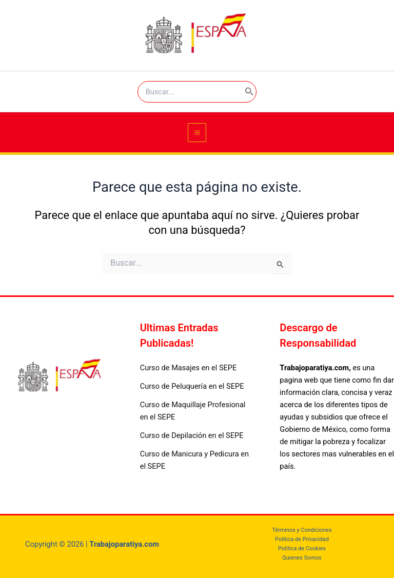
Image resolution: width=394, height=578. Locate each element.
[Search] (249, 92)
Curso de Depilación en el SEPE (192, 435)
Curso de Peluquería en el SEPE (192, 386)
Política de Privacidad (302, 539)
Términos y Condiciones (302, 530)
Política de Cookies (302, 548)
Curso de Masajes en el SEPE (188, 367)
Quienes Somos (301, 557)
